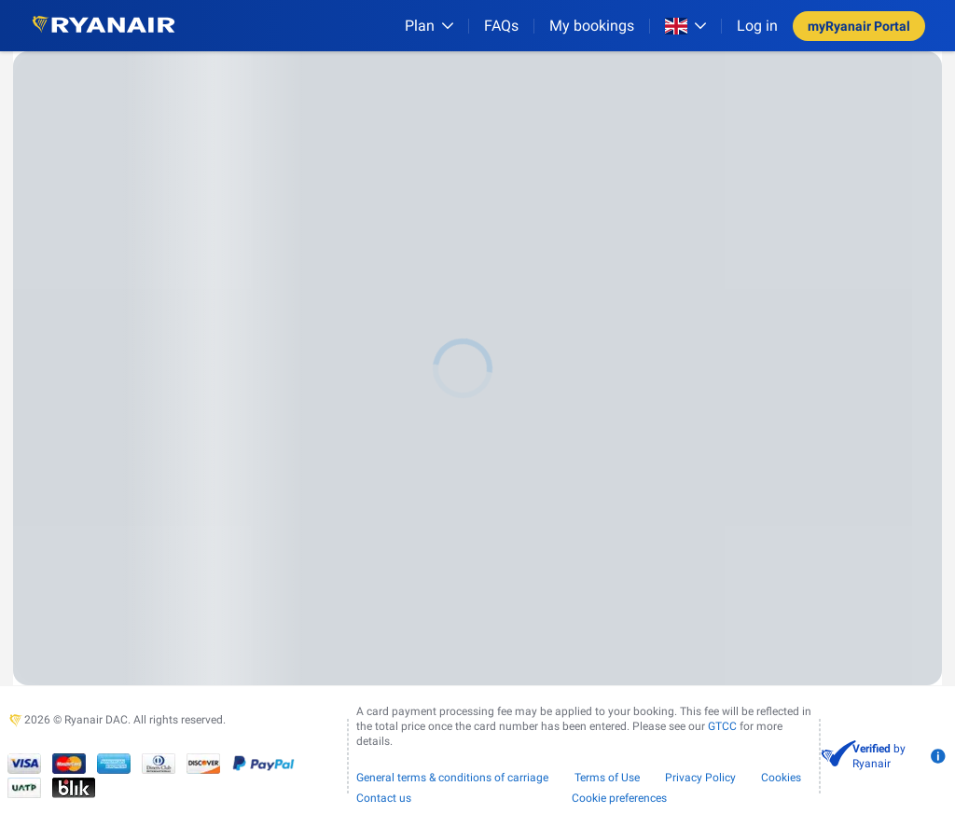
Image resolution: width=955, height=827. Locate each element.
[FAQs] (501, 25)
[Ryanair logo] (103, 25)
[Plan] (429, 25)
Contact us (383, 798)
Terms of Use (607, 777)
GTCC (722, 726)
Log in (757, 25)
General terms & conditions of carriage (452, 777)
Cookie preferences (619, 798)
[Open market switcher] (685, 26)
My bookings (591, 25)
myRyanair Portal (859, 26)
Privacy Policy (700, 777)
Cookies (781, 777)
